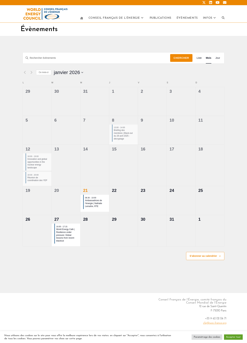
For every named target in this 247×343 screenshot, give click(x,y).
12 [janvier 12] (28, 150)
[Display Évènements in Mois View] (208, 58)
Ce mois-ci (44, 73)
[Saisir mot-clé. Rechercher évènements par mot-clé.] (96, 58)
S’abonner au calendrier (203, 256)
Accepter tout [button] (233, 337)
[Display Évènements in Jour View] (217, 58)
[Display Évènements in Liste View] (199, 58)
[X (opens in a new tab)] (204, 3)
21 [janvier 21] (85, 191)
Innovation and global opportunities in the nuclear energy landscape (37, 164)
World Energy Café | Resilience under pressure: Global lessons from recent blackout (65, 236)
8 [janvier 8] (113, 121)
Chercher (181, 58)
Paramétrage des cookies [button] (207, 337)
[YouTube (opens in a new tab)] (217, 3)
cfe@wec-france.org (214, 324)
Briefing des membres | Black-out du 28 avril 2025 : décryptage (123, 135)
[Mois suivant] (31, 73)
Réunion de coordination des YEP (37, 180)
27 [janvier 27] (56, 220)
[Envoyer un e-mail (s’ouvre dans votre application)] (223, 3)
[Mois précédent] (25, 73)
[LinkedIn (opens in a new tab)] (210, 3)
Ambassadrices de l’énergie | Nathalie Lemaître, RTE (93, 204)
